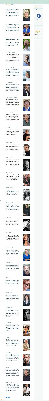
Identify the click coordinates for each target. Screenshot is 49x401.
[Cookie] (1, 399)
